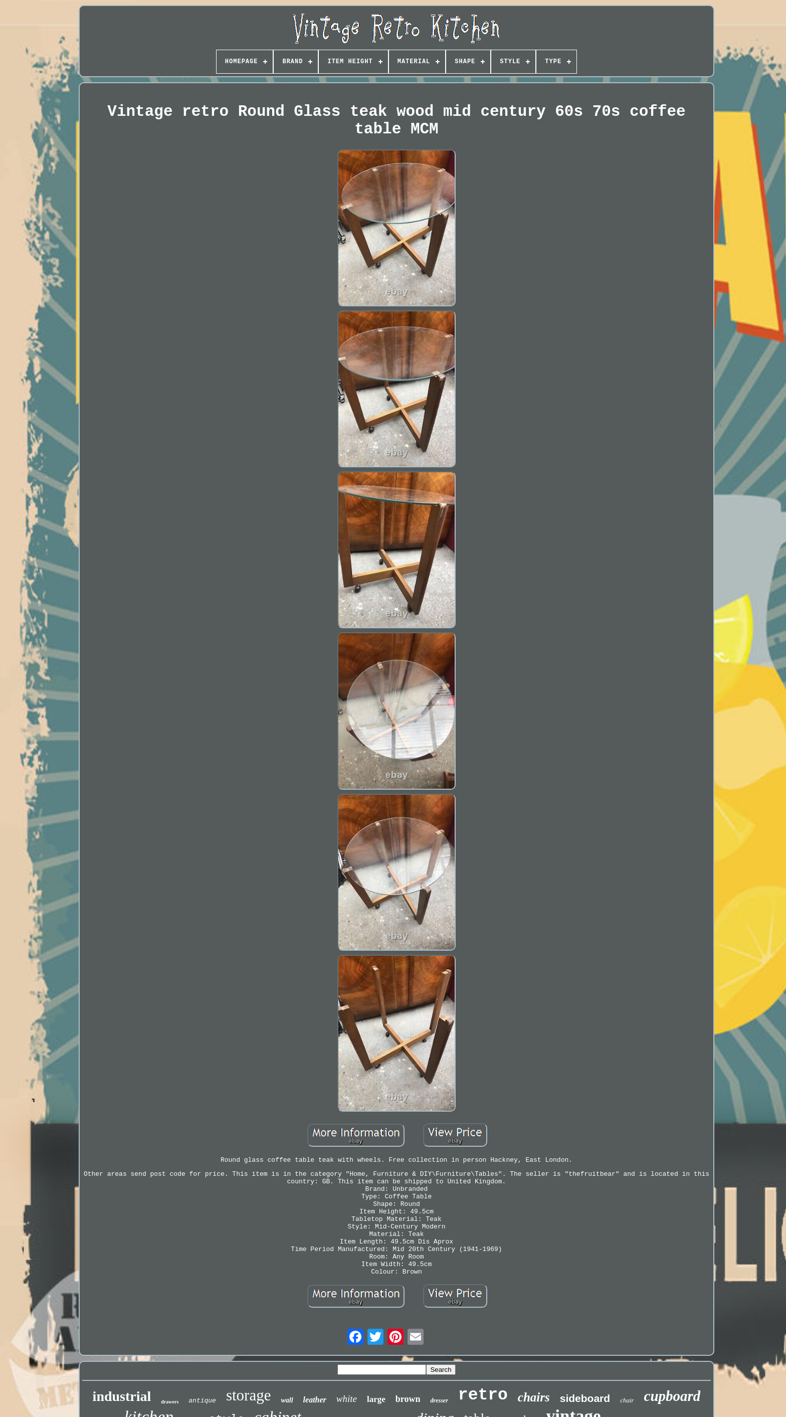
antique (202, 1400)
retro (483, 1395)
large (376, 1399)
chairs (534, 1397)
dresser (439, 1400)
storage (248, 1395)
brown (408, 1399)
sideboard (585, 1398)
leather (314, 1399)
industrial (122, 1396)
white (346, 1398)
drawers (169, 1401)
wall (287, 1400)
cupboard (672, 1396)
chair (627, 1400)
